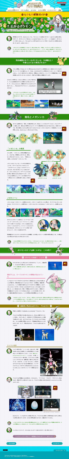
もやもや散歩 (42, 10)
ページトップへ (59, 450)
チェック (63, 74)
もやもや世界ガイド (13, 10)
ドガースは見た (25, 10)
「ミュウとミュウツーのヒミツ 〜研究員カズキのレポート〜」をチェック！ (34, 436)
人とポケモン (56, 443)
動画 (60, 10)
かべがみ (33, 10)
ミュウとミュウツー (52, 10)
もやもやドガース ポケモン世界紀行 (34, 5)
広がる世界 (12, 443)
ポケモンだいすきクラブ (60, 2)
